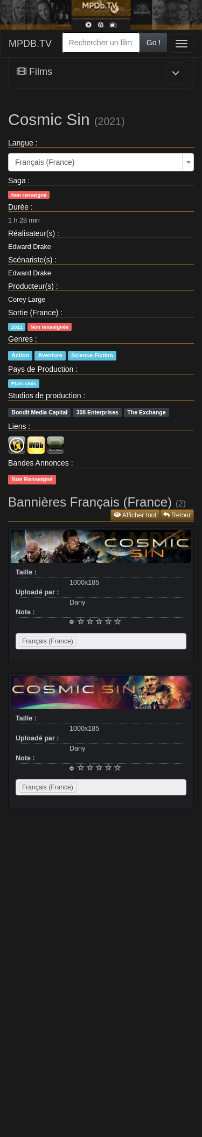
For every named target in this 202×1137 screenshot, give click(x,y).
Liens (17, 426)
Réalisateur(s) (31, 233)
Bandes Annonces (38, 463)
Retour (177, 515)
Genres (20, 339)
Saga (17, 180)
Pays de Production (40, 369)
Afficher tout (135, 515)
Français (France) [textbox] (44, 162)
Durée (18, 207)
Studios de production (44, 395)
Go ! (154, 42)
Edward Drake (29, 247)
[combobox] (101, 42)
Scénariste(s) (30, 259)
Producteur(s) (31, 286)
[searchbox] (92, 641)
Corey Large (26, 299)
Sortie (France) (33, 312)
